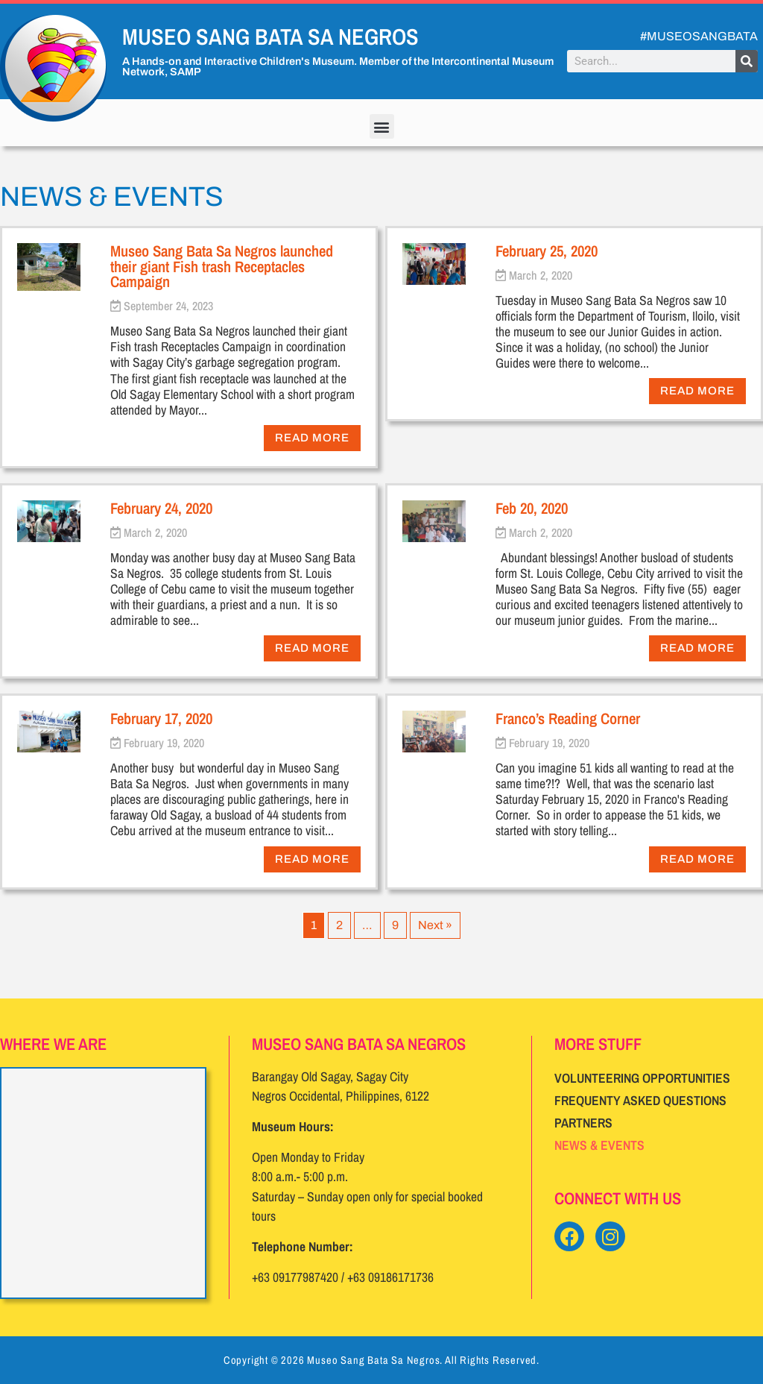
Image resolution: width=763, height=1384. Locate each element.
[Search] (746, 61)
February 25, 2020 (547, 250)
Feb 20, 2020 (532, 507)
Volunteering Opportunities (642, 1077)
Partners (583, 1122)
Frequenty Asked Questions (640, 1100)
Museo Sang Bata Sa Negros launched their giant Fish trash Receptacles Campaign (221, 266)
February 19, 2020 (164, 743)
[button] (382, 126)
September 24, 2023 (168, 306)
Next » (435, 925)
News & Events (599, 1145)
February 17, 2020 (161, 718)
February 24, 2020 (161, 507)
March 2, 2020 (540, 275)
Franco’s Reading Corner (568, 718)
